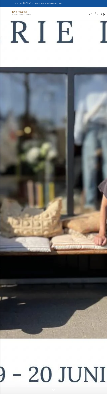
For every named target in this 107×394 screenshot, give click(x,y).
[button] (5, 12)
